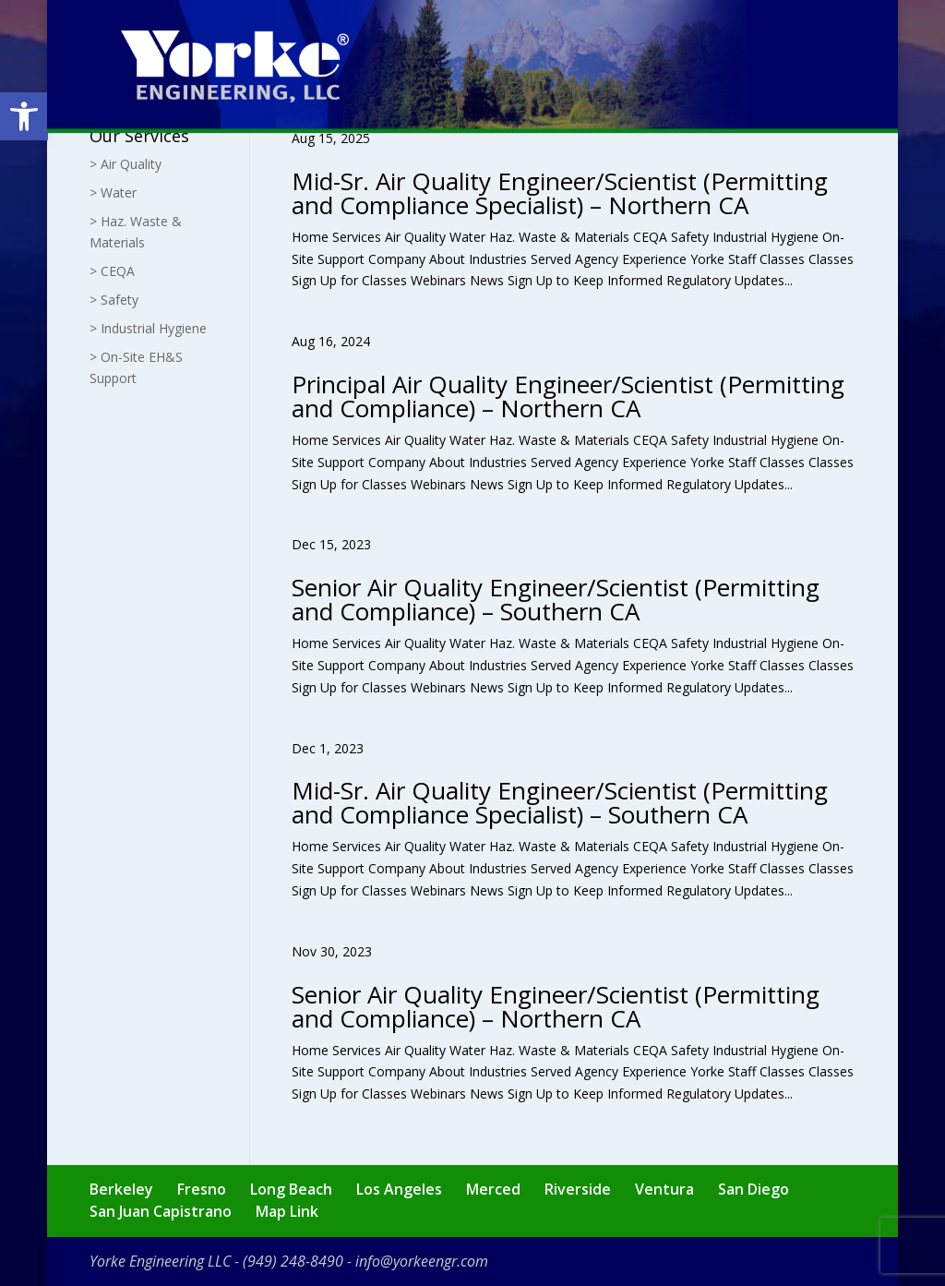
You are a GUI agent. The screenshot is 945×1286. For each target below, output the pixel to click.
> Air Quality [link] (125, 164)
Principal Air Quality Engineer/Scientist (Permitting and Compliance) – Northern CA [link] (568, 396)
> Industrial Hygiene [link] (148, 328)
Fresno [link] (201, 1189)
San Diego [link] (753, 1189)
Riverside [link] (577, 1189)
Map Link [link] (287, 1211)
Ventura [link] (664, 1189)
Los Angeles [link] (399, 1189)
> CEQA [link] (112, 271)
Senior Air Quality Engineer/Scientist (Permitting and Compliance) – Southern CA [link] (555, 599)
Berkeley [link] (121, 1189)
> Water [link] (113, 192)
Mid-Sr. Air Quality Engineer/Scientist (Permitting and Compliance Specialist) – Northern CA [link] (560, 193)
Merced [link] (493, 1189)
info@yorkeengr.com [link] (421, 1261)
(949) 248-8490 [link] (293, 1261)
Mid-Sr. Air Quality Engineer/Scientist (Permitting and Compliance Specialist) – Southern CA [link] (560, 802)
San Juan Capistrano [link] (161, 1211)
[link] (24, 116)
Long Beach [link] (291, 1189)
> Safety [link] (114, 299)
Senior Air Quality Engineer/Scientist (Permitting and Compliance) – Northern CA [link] (555, 1006)
